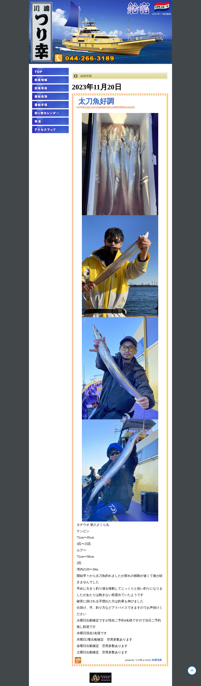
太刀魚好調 (96, 101)
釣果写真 (157, 660)
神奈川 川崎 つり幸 (100, 32)
